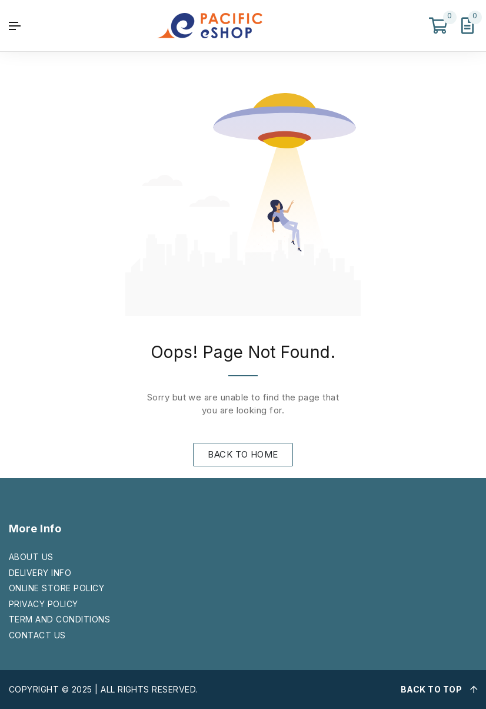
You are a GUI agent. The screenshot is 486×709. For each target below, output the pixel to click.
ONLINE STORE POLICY (56, 588)
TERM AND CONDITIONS (59, 619)
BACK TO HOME (243, 454)
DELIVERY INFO (40, 573)
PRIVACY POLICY (43, 604)
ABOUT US (31, 557)
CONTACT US (37, 635)
